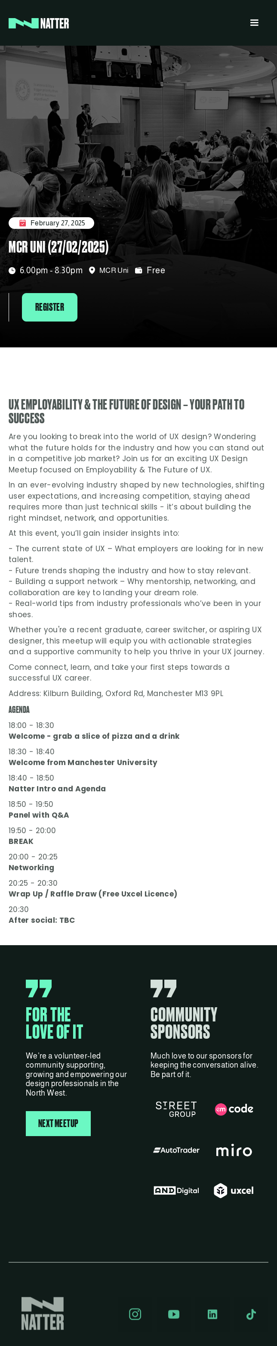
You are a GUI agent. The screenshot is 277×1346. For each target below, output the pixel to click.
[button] (254, 23)
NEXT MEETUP (58, 1123)
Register (49, 307)
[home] (39, 22)
